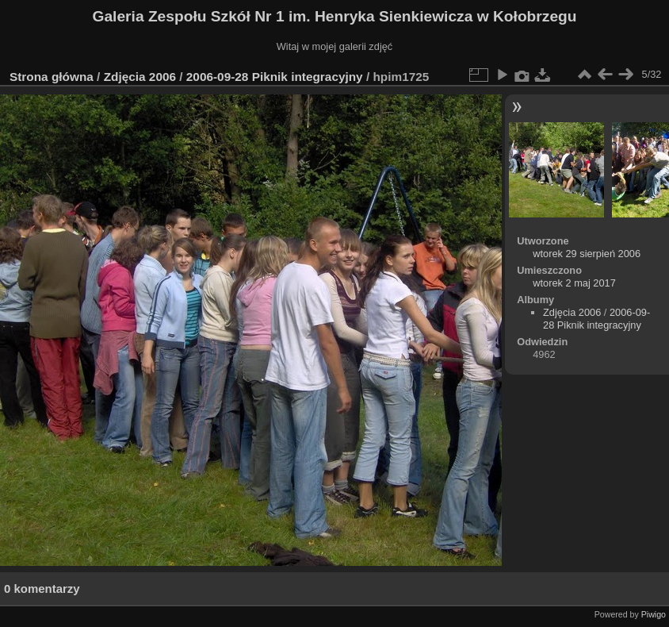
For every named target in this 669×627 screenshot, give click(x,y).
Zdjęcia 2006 (140, 76)
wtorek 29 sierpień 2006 (586, 254)
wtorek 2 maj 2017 (574, 283)
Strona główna (52, 76)
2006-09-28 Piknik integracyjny (274, 76)
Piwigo (653, 614)
